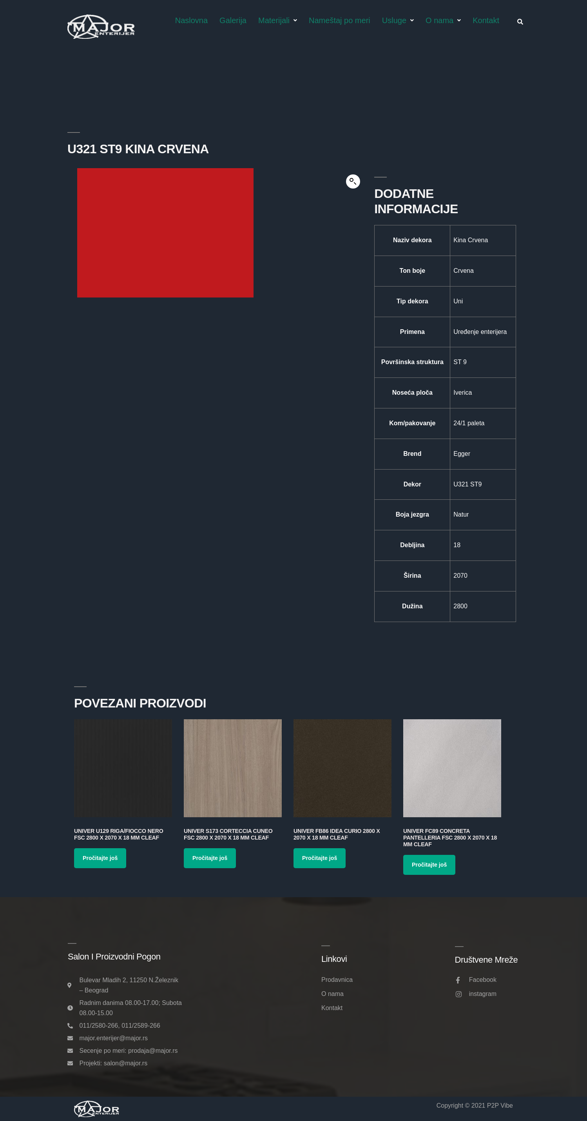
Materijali (277, 20)
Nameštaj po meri (339, 20)
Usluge (398, 20)
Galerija (232, 20)
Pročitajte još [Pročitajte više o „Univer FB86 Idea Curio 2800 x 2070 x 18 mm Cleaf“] (319, 858)
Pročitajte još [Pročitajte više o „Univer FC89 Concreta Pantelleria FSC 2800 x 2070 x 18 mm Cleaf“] (429, 865)
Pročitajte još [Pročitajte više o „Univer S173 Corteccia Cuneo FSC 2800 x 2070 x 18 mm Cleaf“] (209, 858)
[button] (353, 181)
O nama (443, 20)
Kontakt (486, 20)
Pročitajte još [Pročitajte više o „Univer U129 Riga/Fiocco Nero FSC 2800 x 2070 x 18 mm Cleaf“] (100, 858)
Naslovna (191, 20)
